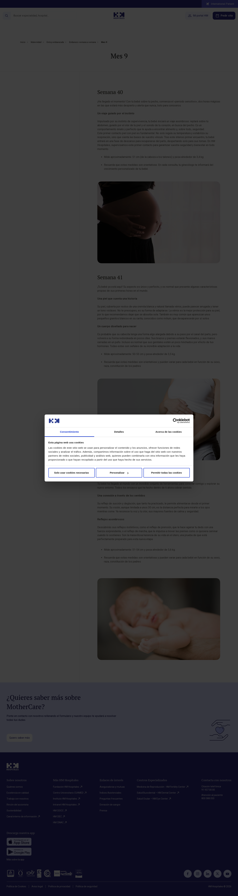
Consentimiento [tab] (69, 431)
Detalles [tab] (119, 431)
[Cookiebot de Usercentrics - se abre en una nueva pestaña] (175, 420)
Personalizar (119, 472)
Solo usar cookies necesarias (71, 472)
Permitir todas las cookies (166, 472)
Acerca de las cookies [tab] (169, 431)
